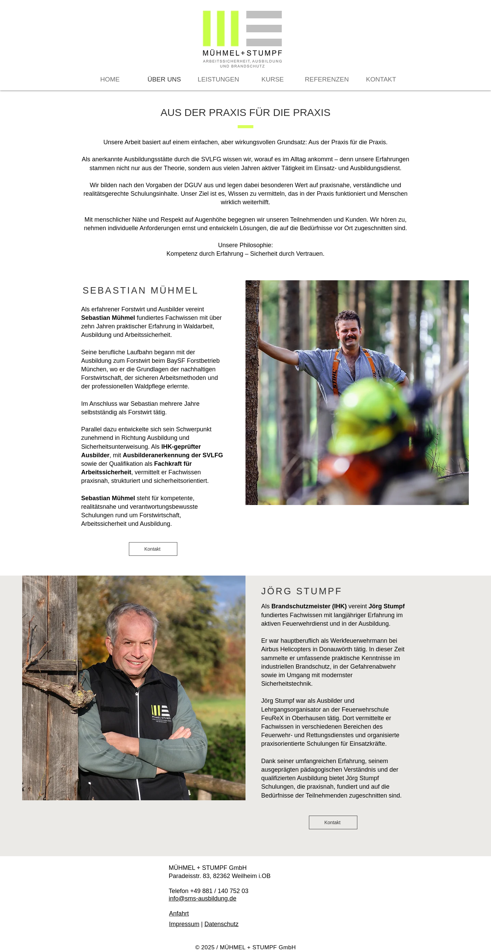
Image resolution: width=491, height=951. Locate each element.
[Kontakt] (153, 549)
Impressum (184, 924)
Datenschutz (221, 924)
